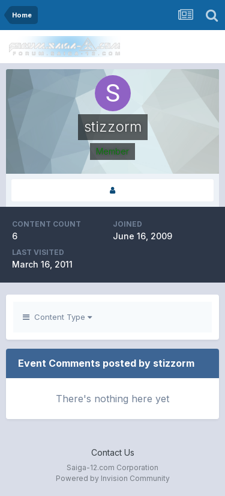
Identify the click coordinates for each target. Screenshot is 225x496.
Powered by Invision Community (113, 478)
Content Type (57, 317)
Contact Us (112, 452)
